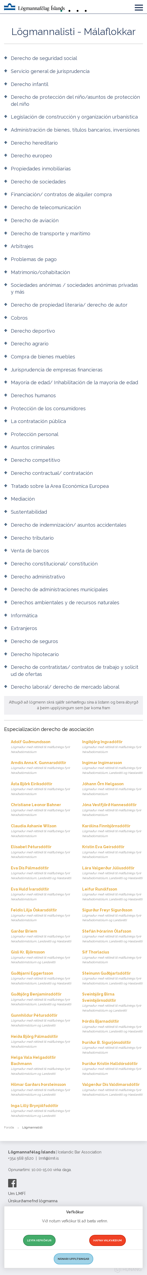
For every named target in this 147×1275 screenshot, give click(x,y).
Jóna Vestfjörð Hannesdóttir (112, 810)
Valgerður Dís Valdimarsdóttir (112, 1089)
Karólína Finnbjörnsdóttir (112, 831)
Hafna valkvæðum (107, 1240)
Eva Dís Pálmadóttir (41, 873)
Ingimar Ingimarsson (112, 768)
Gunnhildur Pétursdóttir (41, 1020)
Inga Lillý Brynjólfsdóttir (41, 1111)
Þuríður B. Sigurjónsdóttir (112, 1047)
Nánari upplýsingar (73, 1258)
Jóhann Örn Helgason (112, 789)
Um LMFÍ (16, 1193)
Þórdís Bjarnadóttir (112, 1026)
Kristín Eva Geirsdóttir (112, 852)
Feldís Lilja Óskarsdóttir (41, 915)
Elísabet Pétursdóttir (41, 852)
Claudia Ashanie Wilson (41, 831)
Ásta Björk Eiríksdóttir (41, 789)
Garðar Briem (41, 936)
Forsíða (9, 1127)
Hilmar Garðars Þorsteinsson (41, 1089)
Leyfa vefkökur (39, 1240)
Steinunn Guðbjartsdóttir (112, 978)
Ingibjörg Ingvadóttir (112, 747)
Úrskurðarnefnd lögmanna (32, 1200)
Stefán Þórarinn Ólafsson (112, 936)
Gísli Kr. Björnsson (41, 957)
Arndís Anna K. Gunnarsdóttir (41, 768)
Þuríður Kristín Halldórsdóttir (112, 1068)
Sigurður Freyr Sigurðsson (112, 915)
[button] (139, 6)
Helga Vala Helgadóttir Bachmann (41, 1065)
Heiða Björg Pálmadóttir (41, 1041)
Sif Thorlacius (112, 957)
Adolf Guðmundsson (41, 747)
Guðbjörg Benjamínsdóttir (41, 999)
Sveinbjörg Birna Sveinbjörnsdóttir (112, 1002)
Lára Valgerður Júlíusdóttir (112, 873)
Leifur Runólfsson (112, 894)
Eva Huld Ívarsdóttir (41, 894)
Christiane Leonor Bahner (41, 810)
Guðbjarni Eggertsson (41, 978)
